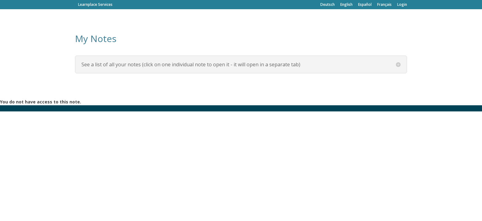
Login (402, 5)
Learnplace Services (95, 4)
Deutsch (327, 5)
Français (384, 5)
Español (365, 5)
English (346, 5)
